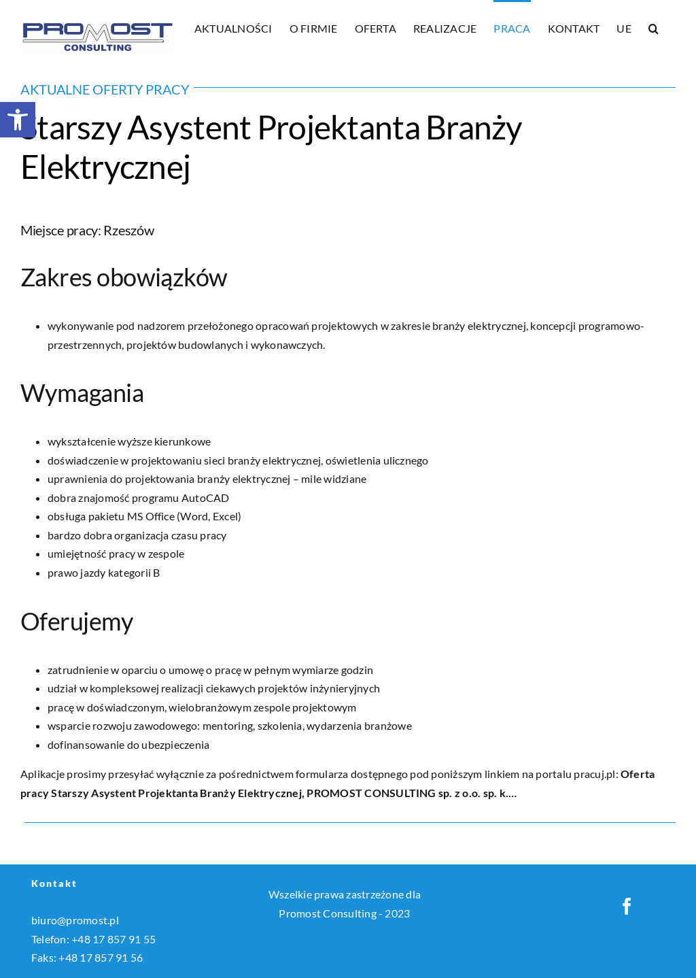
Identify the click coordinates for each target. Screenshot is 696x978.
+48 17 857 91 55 (113, 938)
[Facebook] (627, 906)
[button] (17, 119)
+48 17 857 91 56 (100, 957)
